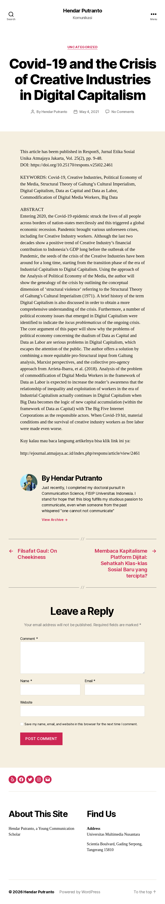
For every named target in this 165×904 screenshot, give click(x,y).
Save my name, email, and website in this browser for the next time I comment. (81, 724)
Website (26, 702)
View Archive (54, 519)
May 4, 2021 (89, 112)
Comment (29, 639)
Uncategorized (82, 47)
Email (90, 681)
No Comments (123, 112)
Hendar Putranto (82, 10)
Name (26, 681)
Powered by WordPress (79, 892)
